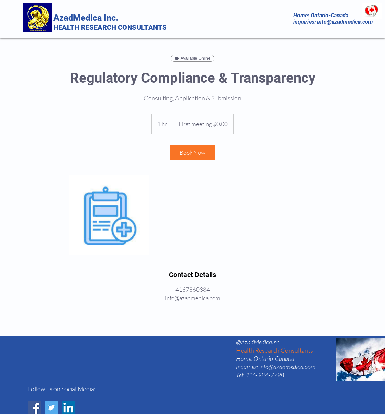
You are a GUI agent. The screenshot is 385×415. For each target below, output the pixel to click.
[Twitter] (51, 407)
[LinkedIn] (68, 407)
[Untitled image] (109, 215)
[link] (192, 152)
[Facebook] (34, 407)
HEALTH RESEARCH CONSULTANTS (110, 27)
